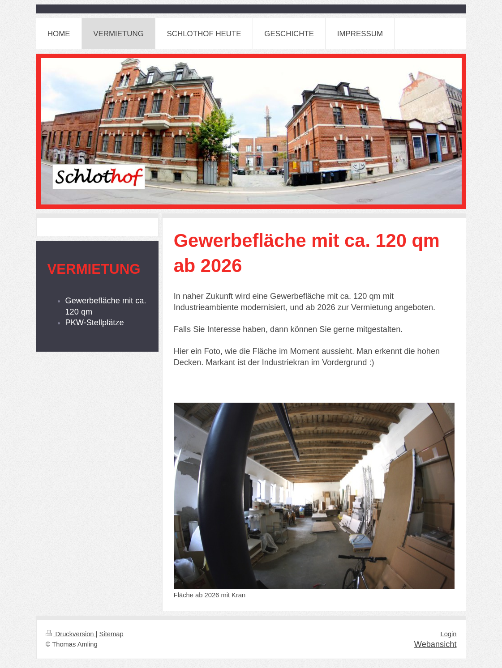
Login (448, 634)
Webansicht (435, 644)
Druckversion (71, 634)
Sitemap (111, 634)
